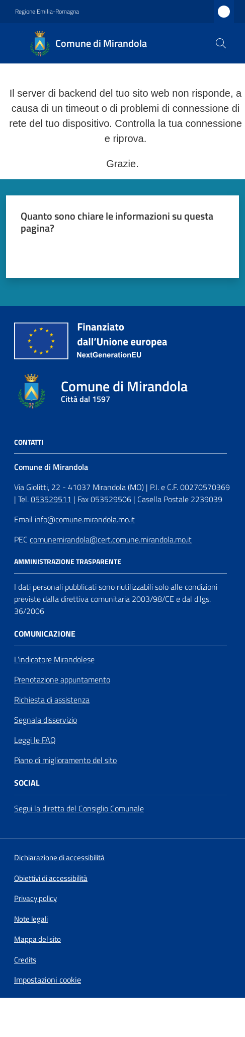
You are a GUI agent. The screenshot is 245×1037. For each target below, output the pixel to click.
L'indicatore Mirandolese (54, 659)
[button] (221, 43)
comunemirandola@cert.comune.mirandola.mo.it (111, 539)
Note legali (31, 919)
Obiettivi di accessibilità (51, 878)
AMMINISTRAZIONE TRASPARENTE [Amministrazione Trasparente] (67, 562)
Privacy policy (35, 898)
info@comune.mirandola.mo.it (85, 519)
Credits (25, 959)
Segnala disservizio (45, 720)
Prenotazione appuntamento (62, 679)
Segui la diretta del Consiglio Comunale (79, 808)
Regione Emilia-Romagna (47, 11)
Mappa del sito (37, 939)
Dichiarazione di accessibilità (59, 857)
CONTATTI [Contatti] (28, 442)
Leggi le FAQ (35, 740)
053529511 (51, 499)
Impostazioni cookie (47, 980)
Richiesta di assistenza (52, 700)
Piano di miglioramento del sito (65, 760)
